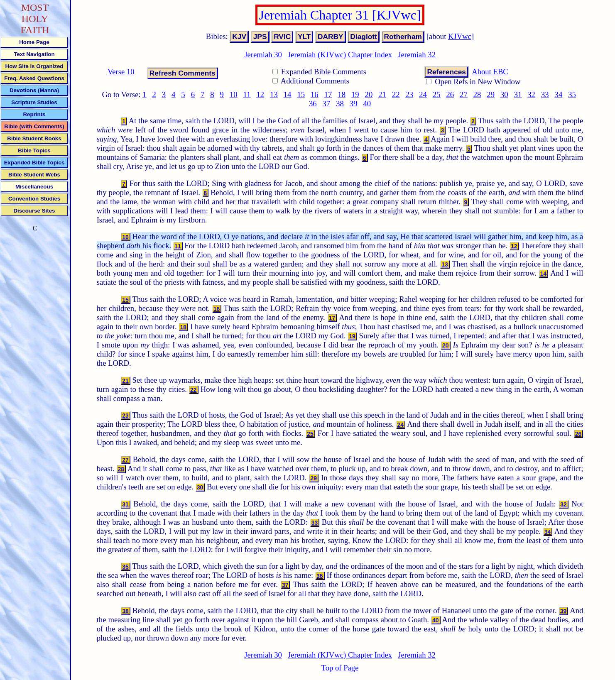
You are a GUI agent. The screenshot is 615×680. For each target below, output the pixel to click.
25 (437, 94)
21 (382, 94)
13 (274, 94)
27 (464, 94)
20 (369, 94)
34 (559, 94)
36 (313, 103)
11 (247, 94)
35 (572, 94)
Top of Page (340, 667)
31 (518, 94)
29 (491, 94)
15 (301, 94)
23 (410, 94)
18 (341, 94)
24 (423, 94)
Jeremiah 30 (263, 54)
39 (354, 103)
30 (504, 94)
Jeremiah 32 (417, 54)
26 (450, 94)
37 (327, 103)
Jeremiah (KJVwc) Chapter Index (340, 54)
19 (355, 94)
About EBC (490, 71)
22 (396, 94)
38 (340, 103)
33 (545, 94)
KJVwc (459, 36)
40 (367, 103)
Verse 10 (121, 71)
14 (288, 94)
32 (531, 94)
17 (328, 94)
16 (315, 94)
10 (234, 94)
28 (477, 94)
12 (260, 94)
